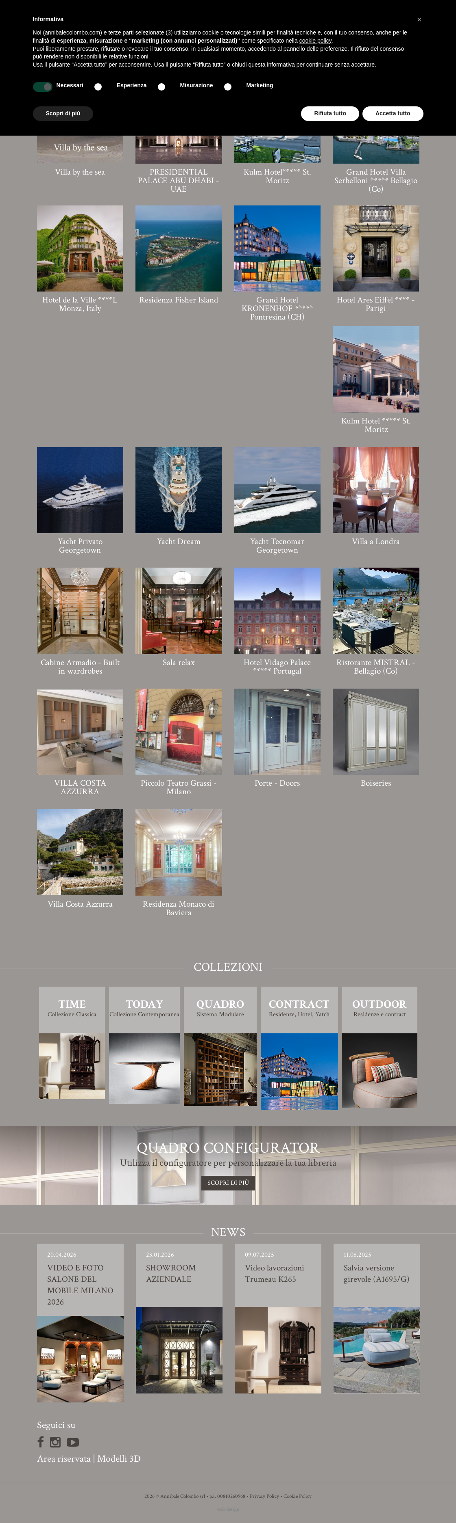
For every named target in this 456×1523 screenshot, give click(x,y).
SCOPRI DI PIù (228, 1183)
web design (228, 1509)
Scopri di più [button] (63, 113)
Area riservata (64, 1458)
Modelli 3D (119, 1458)
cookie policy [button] (315, 40)
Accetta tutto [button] (392, 113)
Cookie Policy (298, 1496)
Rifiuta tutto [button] (330, 113)
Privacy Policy (264, 1496)
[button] (419, 19)
